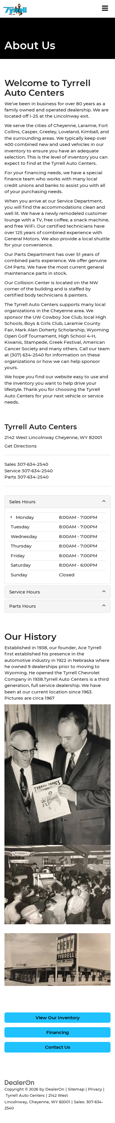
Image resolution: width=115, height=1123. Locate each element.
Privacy (95, 1089)
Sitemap (76, 1089)
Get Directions (20, 446)
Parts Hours (57, 606)
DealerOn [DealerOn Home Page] (54, 1089)
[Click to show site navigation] (105, 9)
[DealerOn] (19, 1082)
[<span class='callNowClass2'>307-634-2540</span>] (37, 470)
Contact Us (57, 1047)
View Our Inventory (58, 1017)
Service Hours (57, 592)
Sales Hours (57, 501)
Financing (57, 1032)
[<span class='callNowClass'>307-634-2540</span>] (32, 464)
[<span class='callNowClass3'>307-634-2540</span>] (33, 477)
